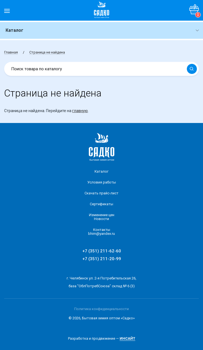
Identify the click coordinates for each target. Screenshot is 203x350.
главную (80, 110)
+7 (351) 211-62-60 (101, 251)
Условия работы (101, 182)
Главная (11, 52)
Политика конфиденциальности (101, 309)
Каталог (101, 171)
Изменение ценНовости (101, 217)
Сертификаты (101, 204)
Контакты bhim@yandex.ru (101, 232)
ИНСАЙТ (127, 338)
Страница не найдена (47, 52)
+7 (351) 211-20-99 (101, 258)
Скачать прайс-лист (101, 193)
